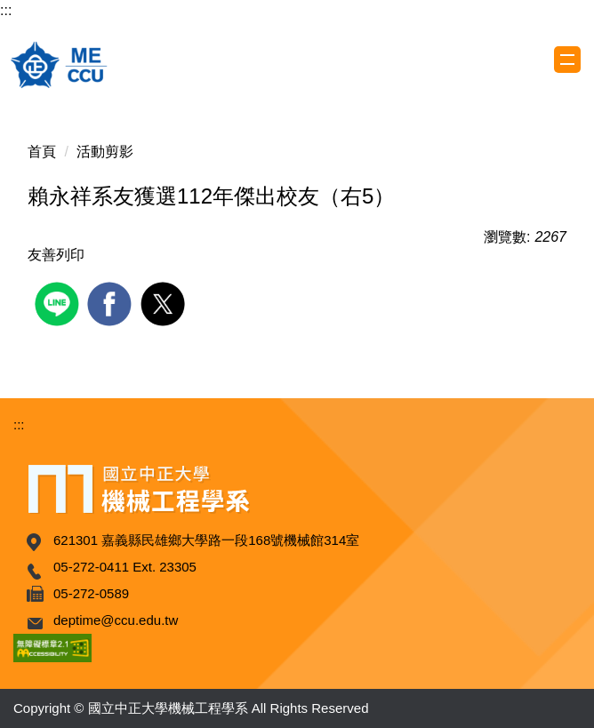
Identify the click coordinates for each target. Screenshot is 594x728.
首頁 (42, 151)
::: (6, 10)
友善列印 (56, 254)
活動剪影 (104, 151)
